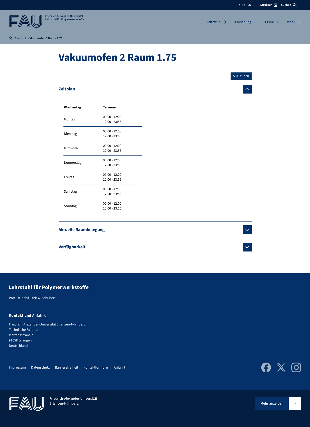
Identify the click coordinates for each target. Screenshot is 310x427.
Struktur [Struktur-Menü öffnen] (268, 5)
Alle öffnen (241, 76)
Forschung (243, 22)
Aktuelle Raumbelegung (82, 230)
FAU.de (245, 5)
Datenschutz (40, 367)
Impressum (17, 367)
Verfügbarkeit (72, 247)
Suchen (288, 5)
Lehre (269, 22)
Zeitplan (67, 89)
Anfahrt (119, 367)
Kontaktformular (96, 367)
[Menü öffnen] (294, 22)
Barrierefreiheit (66, 367)
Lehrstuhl (214, 22)
